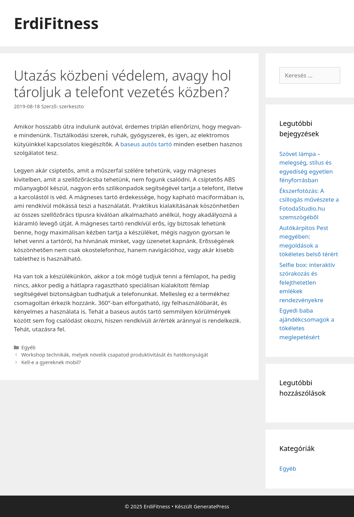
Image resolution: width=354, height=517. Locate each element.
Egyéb (28, 347)
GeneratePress (211, 506)
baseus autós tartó (146, 144)
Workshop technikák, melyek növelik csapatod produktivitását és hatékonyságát (114, 354)
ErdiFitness (56, 23)
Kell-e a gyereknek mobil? (51, 362)
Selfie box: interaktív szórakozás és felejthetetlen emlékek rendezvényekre (307, 282)
